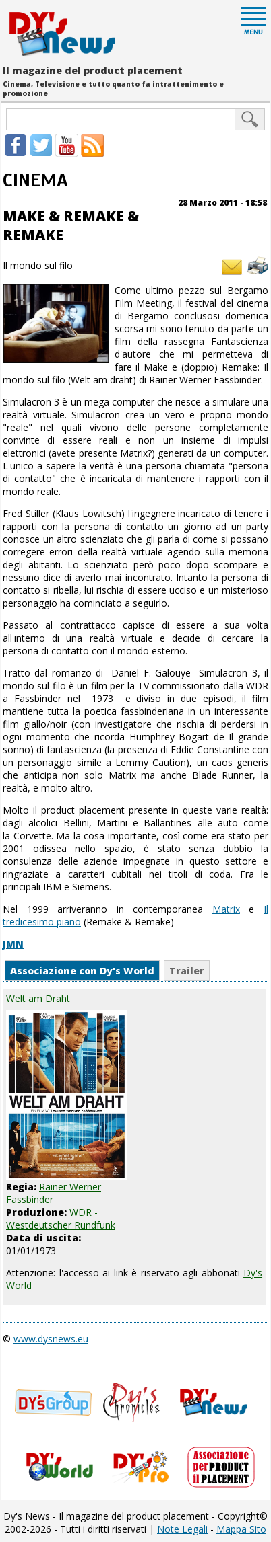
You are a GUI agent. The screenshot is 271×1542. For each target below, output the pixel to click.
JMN (13, 943)
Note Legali (182, 1528)
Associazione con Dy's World (82, 970)
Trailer (186, 970)
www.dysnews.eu (50, 1338)
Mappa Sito (241, 1528)
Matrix (226, 908)
